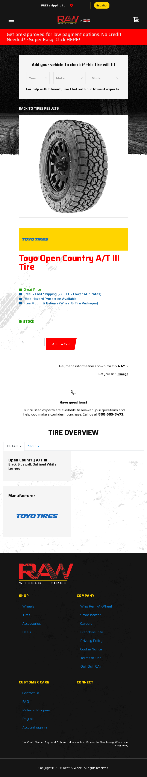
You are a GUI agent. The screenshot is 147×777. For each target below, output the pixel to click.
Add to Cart (61, 344)
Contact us (30, 693)
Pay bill (28, 718)
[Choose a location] (71, 5)
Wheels (28, 606)
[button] (30, 166)
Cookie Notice (91, 649)
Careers (86, 623)
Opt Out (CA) (90, 666)
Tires (26, 615)
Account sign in (34, 727)
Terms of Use (91, 658)
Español (101, 5)
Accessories (31, 623)
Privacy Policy (91, 640)
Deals (26, 632)
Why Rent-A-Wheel (96, 606)
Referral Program (36, 710)
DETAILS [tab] (14, 446)
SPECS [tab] (33, 446)
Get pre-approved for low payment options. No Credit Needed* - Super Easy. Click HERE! (63, 37)
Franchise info (91, 632)
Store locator (90, 615)
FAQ (25, 701)
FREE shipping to (53, 5)
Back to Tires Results (39, 108)
